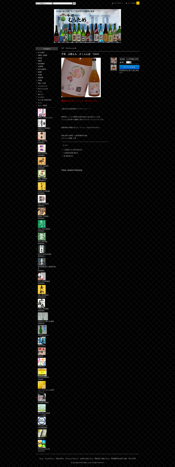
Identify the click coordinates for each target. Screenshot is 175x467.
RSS (130, 458)
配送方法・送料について (102, 458)
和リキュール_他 (71, 48)
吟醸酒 (40, 61)
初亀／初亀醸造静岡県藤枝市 (42, 179)
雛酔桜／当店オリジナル (45, 117)
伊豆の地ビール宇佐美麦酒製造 (42, 426)
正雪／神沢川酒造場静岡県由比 (44, 230)
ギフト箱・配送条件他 (44, 100)
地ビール (40, 94)
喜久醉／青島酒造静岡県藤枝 (43, 167)
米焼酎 (40, 80)
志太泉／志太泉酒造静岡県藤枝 (44, 192)
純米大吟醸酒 (42, 69)
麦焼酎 (40, 72)
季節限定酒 (41, 366)
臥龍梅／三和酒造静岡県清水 (43, 217)
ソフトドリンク (42, 86)
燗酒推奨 (40, 356)
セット (40, 102)
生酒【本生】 (42, 345)
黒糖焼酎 (40, 77)
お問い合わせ (60, 458)
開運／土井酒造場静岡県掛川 (43, 205)
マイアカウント (118, 3)
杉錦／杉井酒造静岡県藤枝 (42, 154)
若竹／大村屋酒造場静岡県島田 (44, 282)
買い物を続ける (68, 156)
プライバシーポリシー (72, 458)
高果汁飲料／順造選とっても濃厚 (44, 414)
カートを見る (133, 3)
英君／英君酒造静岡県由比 (42, 242)
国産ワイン (41, 438)
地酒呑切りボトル (43, 335)
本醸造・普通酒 (42, 55)
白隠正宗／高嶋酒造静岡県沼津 (44, 129)
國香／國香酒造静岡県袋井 (42, 142)
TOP (62, 48)
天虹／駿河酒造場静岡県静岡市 (43, 296)
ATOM (134, 458)
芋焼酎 (40, 75)
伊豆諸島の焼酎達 (43, 402)
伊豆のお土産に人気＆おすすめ (44, 450)
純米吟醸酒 (41, 63)
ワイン (40, 91)
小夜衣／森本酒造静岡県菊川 (43, 310)
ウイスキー (41, 97)
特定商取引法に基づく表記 (119, 458)
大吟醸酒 (40, 66)
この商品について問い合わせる (73, 149)
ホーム (41, 458)
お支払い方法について (86, 458)
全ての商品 (41, 52)
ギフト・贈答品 (42, 105)
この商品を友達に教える (71, 153)
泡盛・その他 (42, 83)
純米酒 (40, 58)
